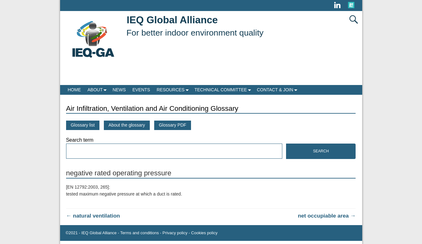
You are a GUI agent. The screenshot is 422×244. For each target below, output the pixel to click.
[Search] (174, 151)
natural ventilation (93, 216)
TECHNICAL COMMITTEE (224, 90)
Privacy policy (174, 232)
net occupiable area (327, 216)
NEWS (119, 89)
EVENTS (141, 89)
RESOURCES (174, 90)
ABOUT (98, 90)
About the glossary (127, 125)
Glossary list (83, 125)
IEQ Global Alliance (172, 20)
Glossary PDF (172, 125)
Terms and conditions (139, 232)
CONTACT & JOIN (278, 90)
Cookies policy (204, 232)
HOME (74, 89)
